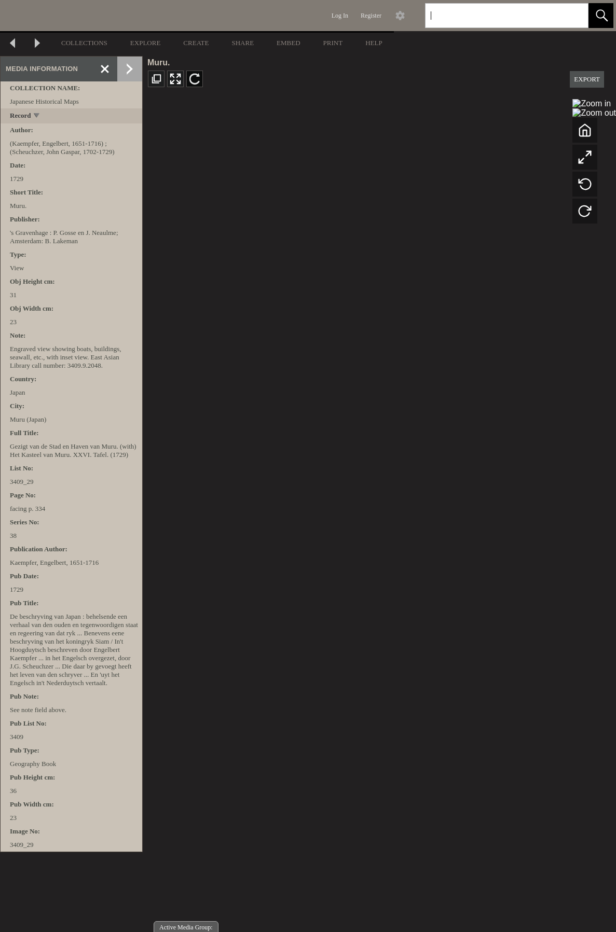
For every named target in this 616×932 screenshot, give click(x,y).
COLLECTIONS (84, 43)
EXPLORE (145, 43)
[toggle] (37, 116)
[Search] (494, 15)
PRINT (333, 43)
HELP (373, 43)
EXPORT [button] (587, 79)
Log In (340, 15)
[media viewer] (379, 514)
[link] (572, 15)
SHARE (242, 43)
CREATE (196, 43)
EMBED (288, 43)
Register (371, 15)
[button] (600, 15)
